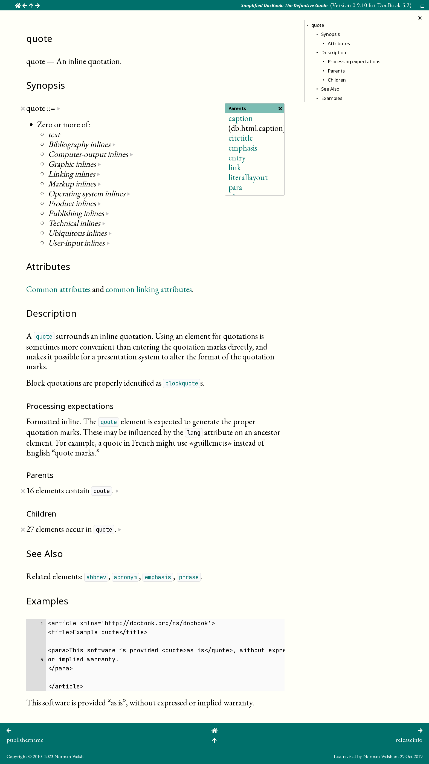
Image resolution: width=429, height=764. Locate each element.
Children (337, 80)
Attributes (339, 43)
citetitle (240, 137)
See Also (330, 89)
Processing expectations (354, 61)
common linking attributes (149, 289)
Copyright (17, 756)
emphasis (242, 147)
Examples (331, 98)
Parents (336, 71)
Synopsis (330, 34)
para (235, 187)
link (234, 167)
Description (333, 52)
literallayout (248, 177)
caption (240, 118)
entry (237, 157)
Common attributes (58, 289)
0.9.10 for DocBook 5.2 (381, 5)
